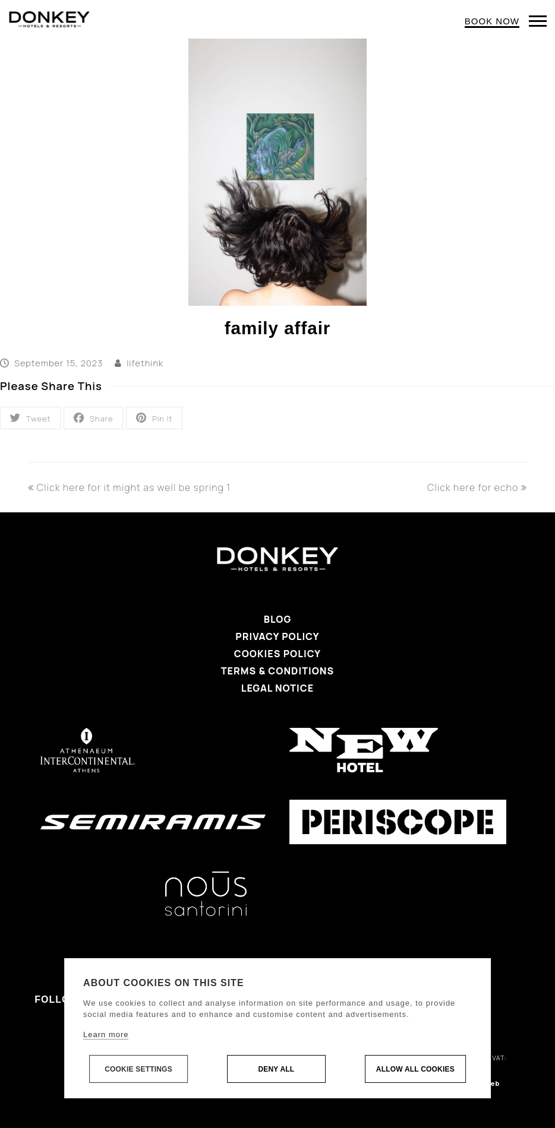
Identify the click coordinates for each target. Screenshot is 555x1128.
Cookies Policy (277, 653)
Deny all (276, 1069)
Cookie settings (138, 1069)
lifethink (145, 363)
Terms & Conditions (277, 670)
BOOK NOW (492, 21)
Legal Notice (277, 688)
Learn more (105, 1034)
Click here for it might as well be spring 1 (129, 487)
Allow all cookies (415, 1069)
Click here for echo (477, 487)
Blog (278, 619)
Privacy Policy (277, 636)
